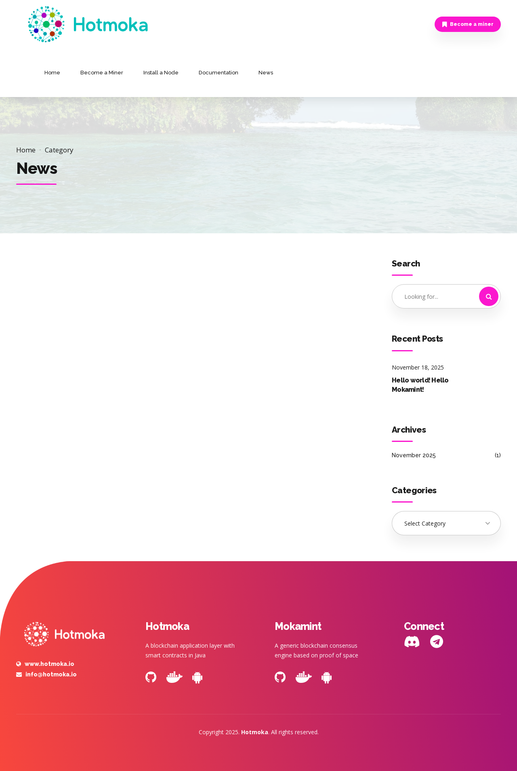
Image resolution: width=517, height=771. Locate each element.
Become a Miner (101, 73)
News (265, 73)
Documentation (218, 73)
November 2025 (414, 455)
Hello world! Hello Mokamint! (420, 384)
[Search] (488, 296)
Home (52, 73)
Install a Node (161, 73)
